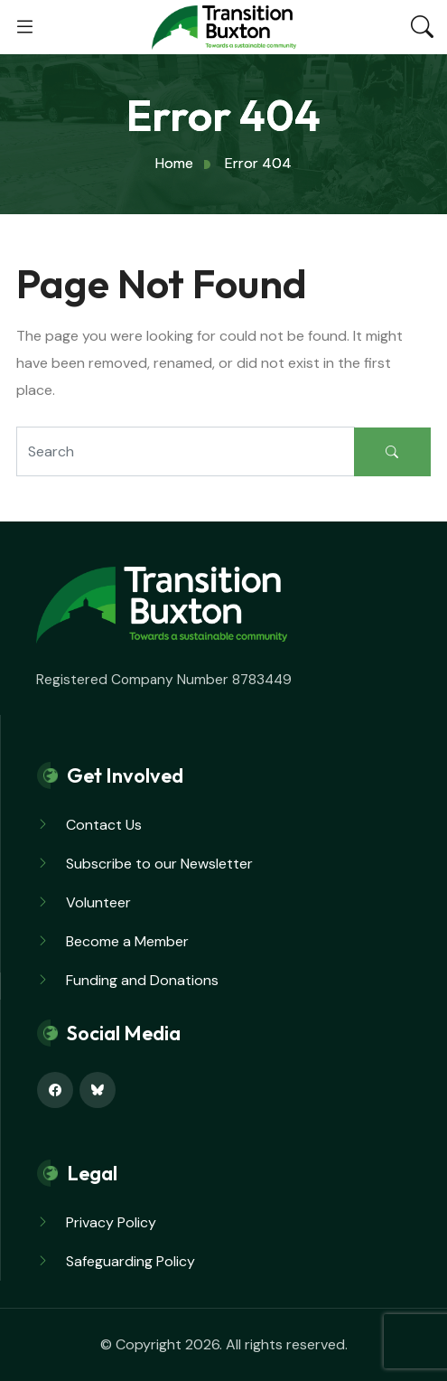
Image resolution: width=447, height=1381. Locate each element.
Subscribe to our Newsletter (159, 863)
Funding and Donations (142, 980)
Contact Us (104, 824)
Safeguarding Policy (130, 1261)
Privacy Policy (111, 1222)
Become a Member (127, 941)
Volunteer (98, 902)
